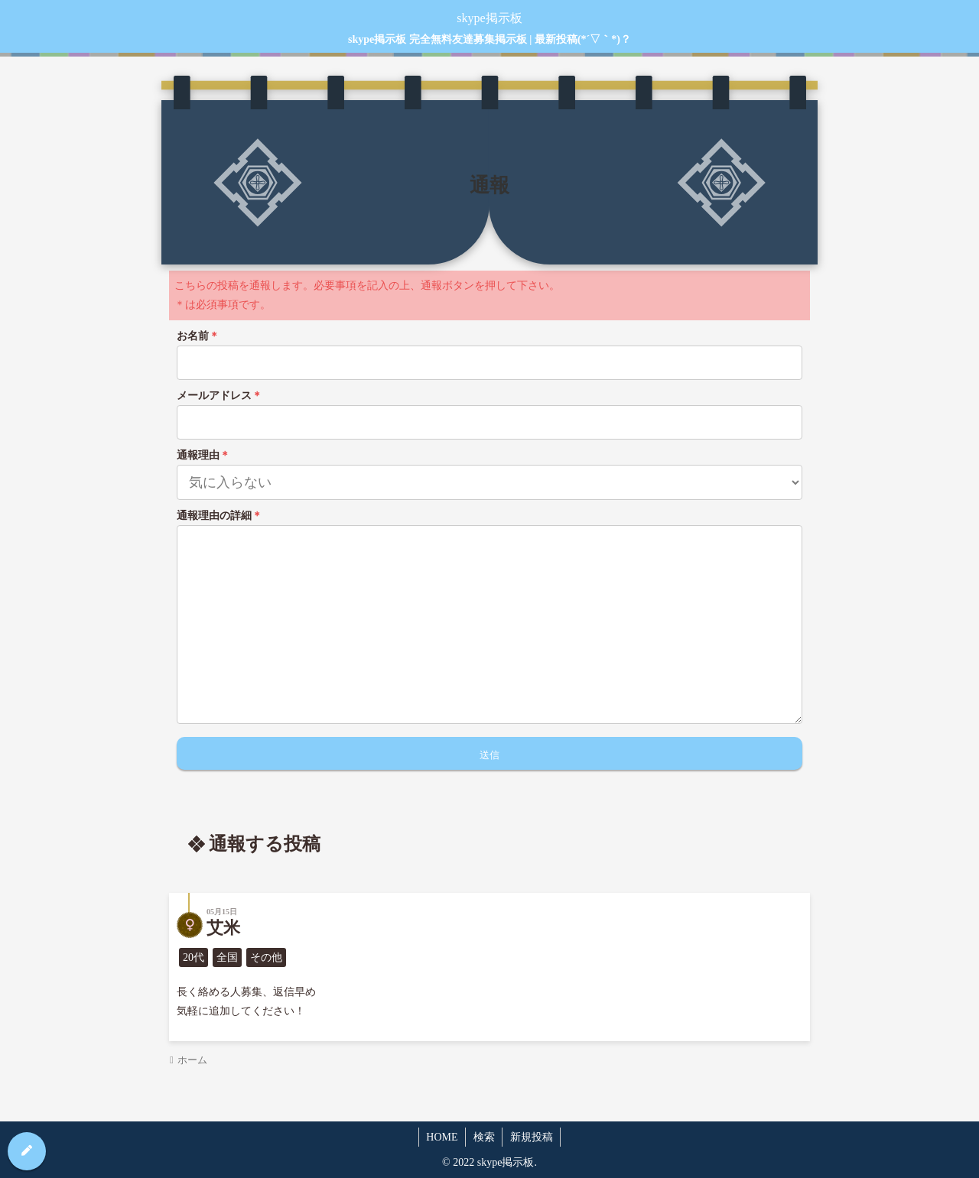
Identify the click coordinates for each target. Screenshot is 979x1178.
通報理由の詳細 (219, 515)
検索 (484, 1137)
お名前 (198, 336)
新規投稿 (532, 1137)
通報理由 (203, 455)
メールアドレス (219, 395)
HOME (441, 1137)
